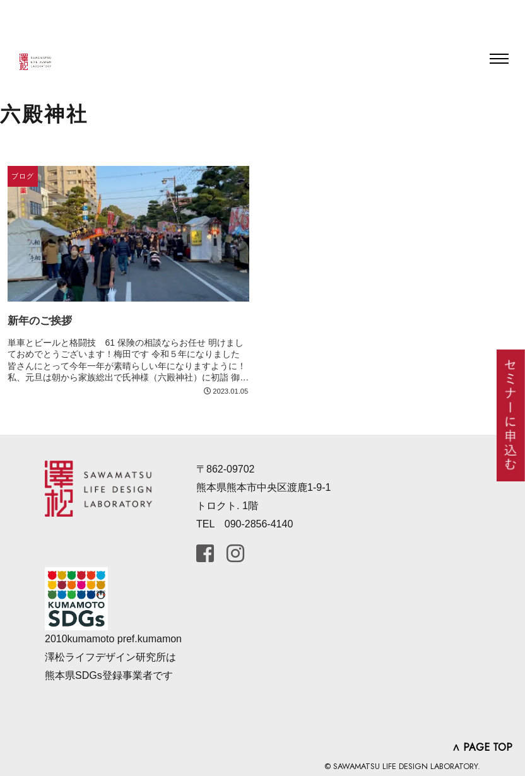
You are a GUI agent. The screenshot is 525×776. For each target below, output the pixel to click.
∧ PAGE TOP (482, 747)
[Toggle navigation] (499, 58)
